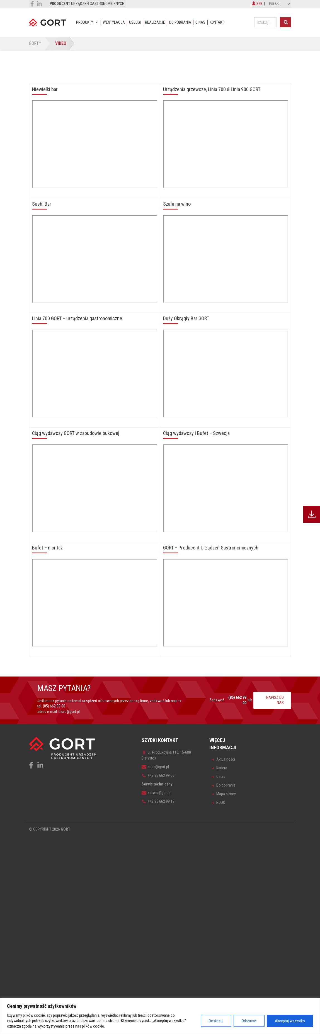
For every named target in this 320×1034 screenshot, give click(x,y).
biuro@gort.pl (69, 711)
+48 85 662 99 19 (158, 801)
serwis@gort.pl (156, 792)
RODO (220, 802)
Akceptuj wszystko (290, 1021)
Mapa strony (226, 794)
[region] (160, 1016)
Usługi (135, 22)
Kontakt (217, 22)
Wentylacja (114, 22)
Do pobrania (180, 22)
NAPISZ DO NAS (275, 700)
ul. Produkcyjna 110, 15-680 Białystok (166, 755)
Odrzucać (249, 1021)
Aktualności (225, 759)
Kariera (221, 768)
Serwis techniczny (157, 784)
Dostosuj (216, 1021)
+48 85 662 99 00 (158, 775)
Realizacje (155, 22)
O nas (200, 22)
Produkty (84, 22)
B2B (257, 3)
